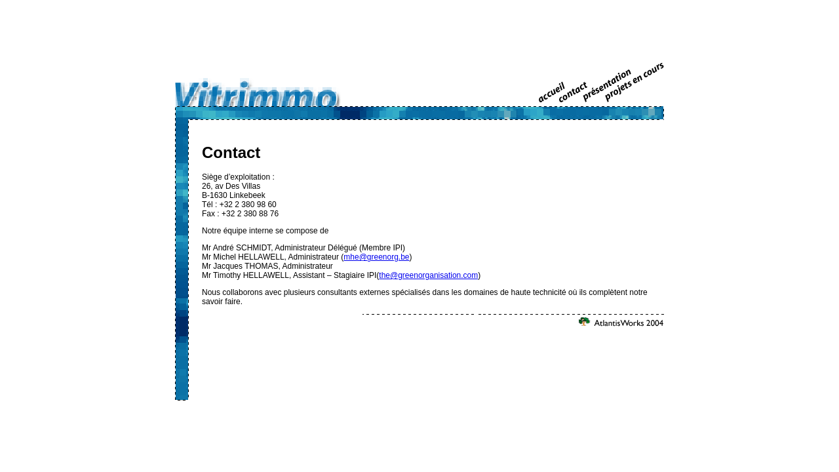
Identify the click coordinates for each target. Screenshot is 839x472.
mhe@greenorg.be (376, 257)
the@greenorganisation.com (428, 275)
